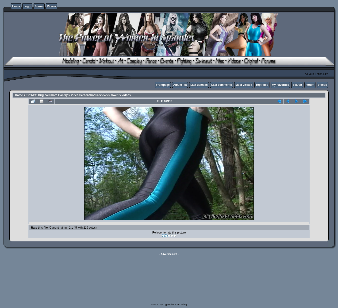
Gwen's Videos (121, 95)
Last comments (221, 84)
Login (27, 6)
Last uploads (199, 84)
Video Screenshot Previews (89, 95)
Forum (39, 6)
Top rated (262, 84)
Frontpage (163, 84)
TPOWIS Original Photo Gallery (47, 95)
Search (297, 84)
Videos (51, 6)
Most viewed (243, 84)
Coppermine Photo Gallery (174, 304)
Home (16, 6)
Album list (180, 84)
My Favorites (280, 84)
